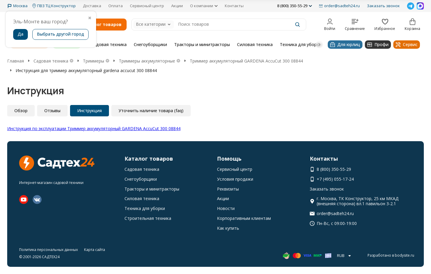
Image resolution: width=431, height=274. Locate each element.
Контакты (234, 5)
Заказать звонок (383, 5)
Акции (177, 5)
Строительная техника (148, 218)
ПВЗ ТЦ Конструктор (54, 6)
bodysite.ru (404, 255)
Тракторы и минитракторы (202, 44)
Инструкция (89, 110)
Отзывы (52, 110)
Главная (15, 61)
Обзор (21, 110)
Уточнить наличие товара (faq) (151, 110)
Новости (226, 208)
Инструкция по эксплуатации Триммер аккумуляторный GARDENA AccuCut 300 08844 (93, 128)
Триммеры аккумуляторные (147, 61)
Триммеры (93, 61)
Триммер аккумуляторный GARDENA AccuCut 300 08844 (246, 61)
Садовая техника (109, 44)
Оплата (115, 5)
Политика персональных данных (48, 249)
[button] (319, 44)
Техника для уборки (300, 44)
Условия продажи (235, 179)
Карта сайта (94, 249)
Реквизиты (228, 189)
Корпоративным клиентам (244, 218)
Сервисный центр (147, 5)
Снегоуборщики (150, 44)
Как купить (228, 228)
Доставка (92, 5)
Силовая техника (255, 44)
